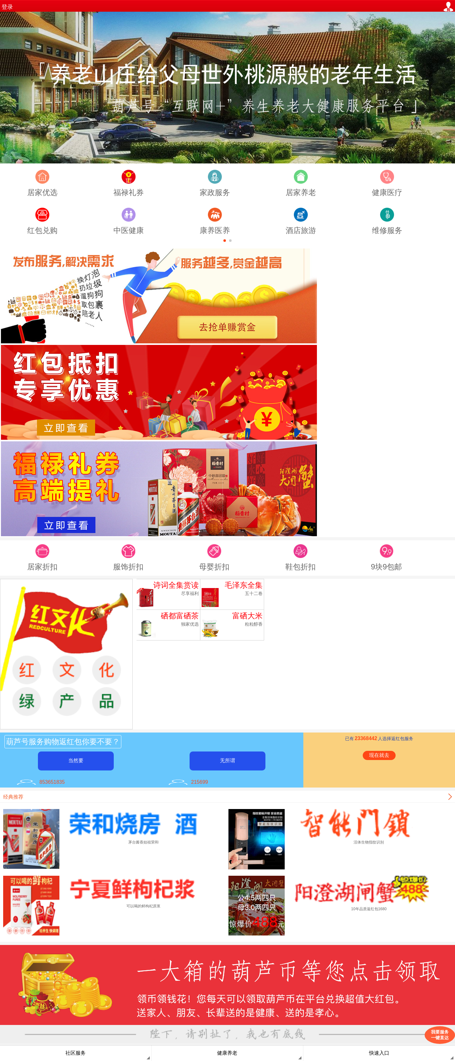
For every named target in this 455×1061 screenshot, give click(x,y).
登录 (7, 7)
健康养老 (227, 1053)
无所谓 (227, 760)
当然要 (75, 760)
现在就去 (379, 755)
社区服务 (75, 1053)
